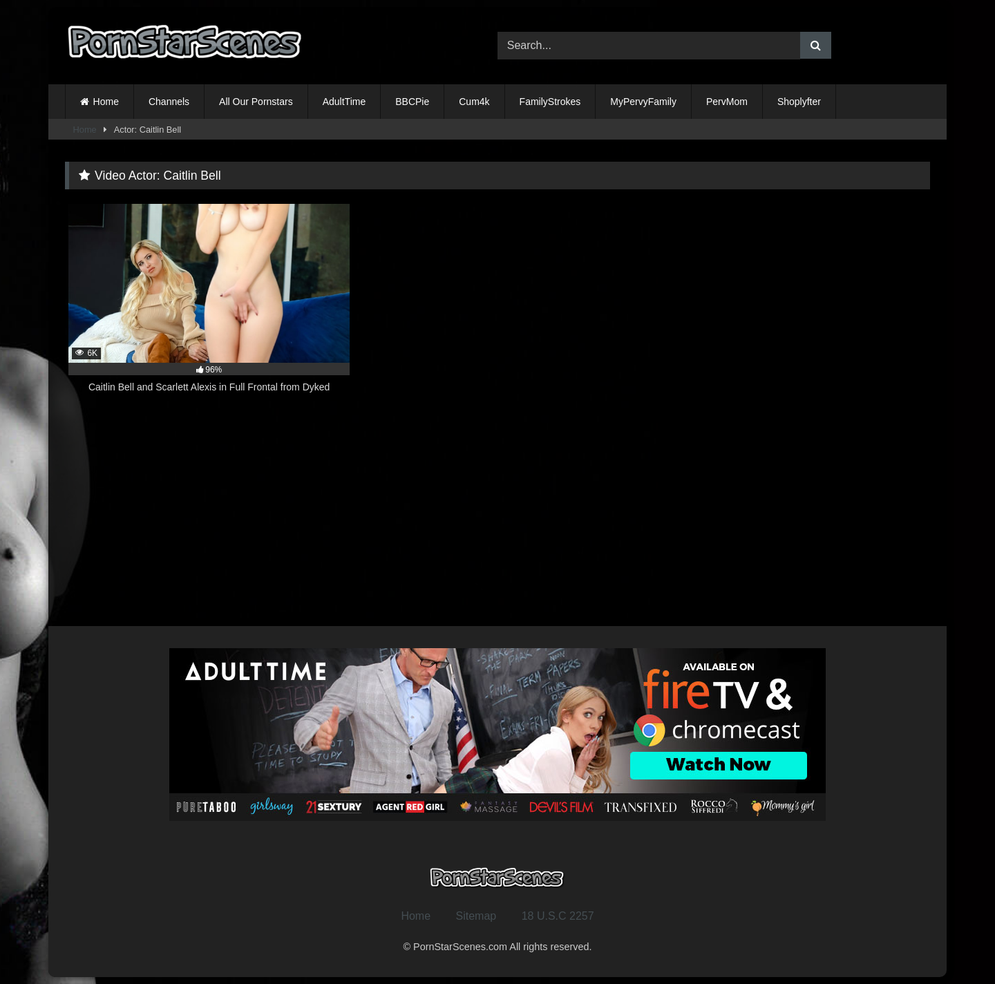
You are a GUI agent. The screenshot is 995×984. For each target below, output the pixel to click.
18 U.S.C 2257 (558, 916)
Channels (169, 101)
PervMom (727, 101)
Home (106, 101)
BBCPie (412, 101)
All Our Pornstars (256, 101)
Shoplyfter (799, 101)
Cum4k (474, 101)
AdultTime (344, 101)
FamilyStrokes (550, 101)
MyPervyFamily (643, 101)
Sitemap (476, 916)
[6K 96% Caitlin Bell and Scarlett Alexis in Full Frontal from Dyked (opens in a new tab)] (209, 306)
